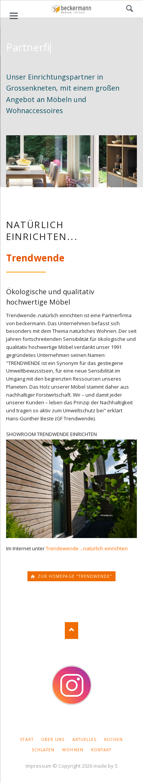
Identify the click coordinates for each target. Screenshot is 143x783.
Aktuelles (84, 739)
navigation (13, 15)
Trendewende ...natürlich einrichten (87, 548)
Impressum (38, 765)
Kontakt (101, 749)
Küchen (113, 739)
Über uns (52, 739)
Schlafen (43, 749)
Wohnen (72, 749)
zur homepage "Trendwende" (74, 576)
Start (26, 739)
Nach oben (71, 630)
